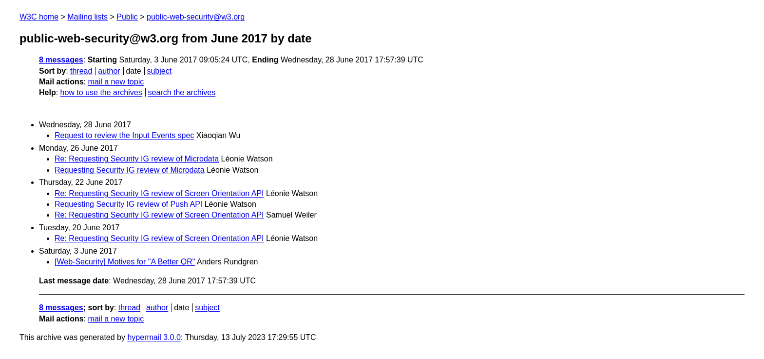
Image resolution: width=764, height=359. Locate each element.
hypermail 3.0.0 (153, 337)
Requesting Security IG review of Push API (128, 204)
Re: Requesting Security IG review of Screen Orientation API (159, 193)
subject (159, 71)
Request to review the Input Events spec (124, 135)
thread (81, 71)
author (109, 71)
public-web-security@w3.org (196, 17)
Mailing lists (87, 17)
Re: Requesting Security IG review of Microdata (137, 159)
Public (127, 17)
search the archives (182, 92)
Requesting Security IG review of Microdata (130, 170)
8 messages (61, 60)
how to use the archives (101, 92)
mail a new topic (116, 82)
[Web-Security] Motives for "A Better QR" (125, 262)
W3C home (38, 17)
